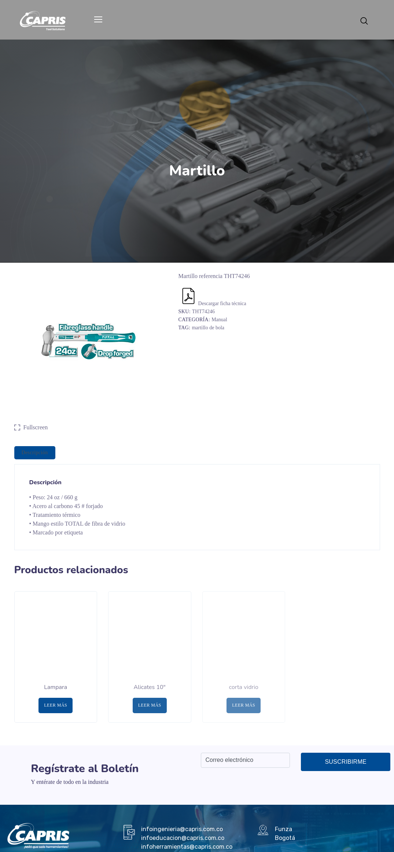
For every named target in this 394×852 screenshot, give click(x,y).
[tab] (34, 452)
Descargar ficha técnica (213, 303)
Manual (219, 319)
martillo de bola (208, 327)
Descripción (35, 452)
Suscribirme (345, 762)
